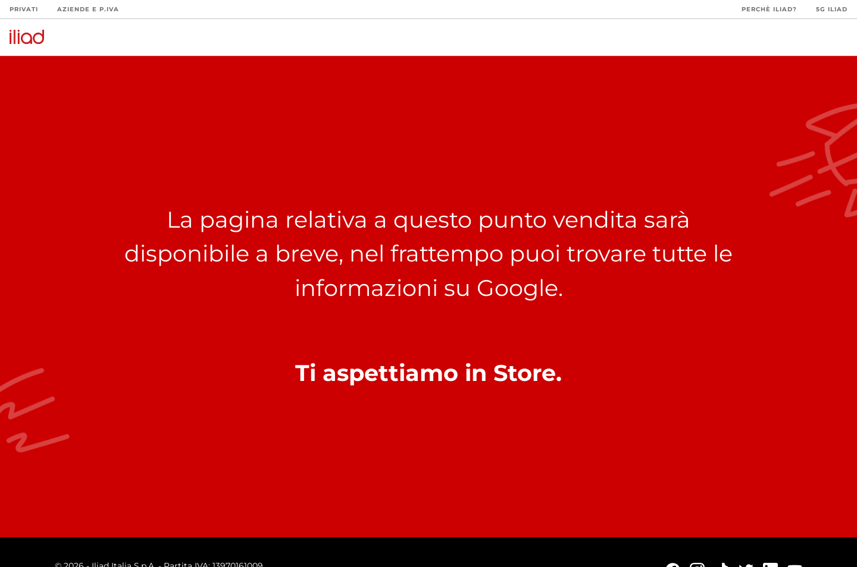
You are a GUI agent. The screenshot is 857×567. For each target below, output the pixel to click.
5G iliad (831, 9)
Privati (24, 9)
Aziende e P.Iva (88, 9)
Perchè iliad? (769, 9)
